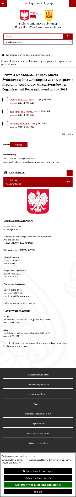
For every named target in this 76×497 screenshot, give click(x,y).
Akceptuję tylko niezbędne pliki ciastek (38, 484)
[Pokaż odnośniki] (3, 3)
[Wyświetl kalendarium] (70, 173)
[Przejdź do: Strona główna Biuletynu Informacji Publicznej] (2, 55)
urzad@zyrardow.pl (20, 296)
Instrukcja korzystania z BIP (38, 413)
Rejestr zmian (38, 423)
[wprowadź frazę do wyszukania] (33, 36)
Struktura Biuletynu (38, 394)
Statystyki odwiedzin (38, 443)
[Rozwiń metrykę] (19, 144)
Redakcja (38, 404)
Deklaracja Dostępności (38, 433)
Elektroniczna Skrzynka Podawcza (19, 303)
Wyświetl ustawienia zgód (38, 478)
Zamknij (38, 491)
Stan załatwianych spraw (38, 374)
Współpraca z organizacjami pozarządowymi (28, 55)
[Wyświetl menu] (72, 3)
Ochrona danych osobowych (38, 471)
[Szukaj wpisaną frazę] (68, 36)
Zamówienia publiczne (38, 384)
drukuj (70, 134)
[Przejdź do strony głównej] (38, 20)
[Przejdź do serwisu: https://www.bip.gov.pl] (38, 3)
